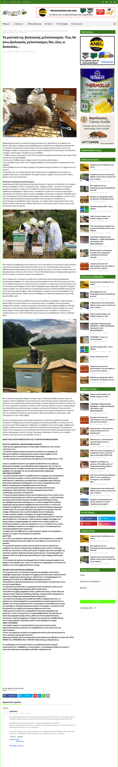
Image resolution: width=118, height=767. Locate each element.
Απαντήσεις (15, 739)
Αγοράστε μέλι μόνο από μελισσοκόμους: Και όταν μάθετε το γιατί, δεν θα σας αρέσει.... (102, 266)
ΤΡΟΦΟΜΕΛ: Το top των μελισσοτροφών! (99, 338)
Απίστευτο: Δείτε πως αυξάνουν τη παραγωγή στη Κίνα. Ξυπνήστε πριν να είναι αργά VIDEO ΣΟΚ (102, 453)
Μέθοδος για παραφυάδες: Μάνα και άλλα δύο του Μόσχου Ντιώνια (102, 198)
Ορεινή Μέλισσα (9, 51)
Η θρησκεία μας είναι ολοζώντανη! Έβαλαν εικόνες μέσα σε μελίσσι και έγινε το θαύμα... (102, 177)
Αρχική (5, 2)
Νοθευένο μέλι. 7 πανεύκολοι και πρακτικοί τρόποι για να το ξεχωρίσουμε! (101, 431)
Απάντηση (12, 736)
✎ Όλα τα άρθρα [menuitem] (62, 24)
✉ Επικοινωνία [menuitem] (76, 24)
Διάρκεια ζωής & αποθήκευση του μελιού (102, 166)
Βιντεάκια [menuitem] (48, 24)
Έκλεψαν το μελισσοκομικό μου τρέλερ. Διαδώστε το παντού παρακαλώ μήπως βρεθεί (101, 502)
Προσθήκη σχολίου (16, 746)
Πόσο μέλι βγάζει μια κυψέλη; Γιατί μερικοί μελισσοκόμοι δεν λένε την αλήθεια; (102, 228)
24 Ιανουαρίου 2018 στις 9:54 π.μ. (21, 713)
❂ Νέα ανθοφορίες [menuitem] (35, 24)
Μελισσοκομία (18, 31)
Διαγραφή (20, 736)
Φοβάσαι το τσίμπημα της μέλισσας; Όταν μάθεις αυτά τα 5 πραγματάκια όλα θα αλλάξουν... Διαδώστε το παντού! (101, 465)
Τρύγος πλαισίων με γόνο (99, 357)
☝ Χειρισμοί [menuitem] (18, 24)
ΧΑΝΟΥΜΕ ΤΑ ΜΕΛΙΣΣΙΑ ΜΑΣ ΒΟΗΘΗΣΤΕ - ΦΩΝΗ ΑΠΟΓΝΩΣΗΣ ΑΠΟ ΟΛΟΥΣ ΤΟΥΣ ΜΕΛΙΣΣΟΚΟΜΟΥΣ (102, 240)
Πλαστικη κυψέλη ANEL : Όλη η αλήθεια (101, 208)
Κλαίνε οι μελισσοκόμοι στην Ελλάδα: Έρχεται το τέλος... (100, 217)
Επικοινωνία (27, 2)
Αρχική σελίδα (7, 31)
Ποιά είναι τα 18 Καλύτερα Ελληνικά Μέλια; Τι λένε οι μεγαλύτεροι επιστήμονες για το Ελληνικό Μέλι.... (102, 478)
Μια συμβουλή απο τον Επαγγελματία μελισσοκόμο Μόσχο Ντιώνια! (102, 188)
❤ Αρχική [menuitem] (6, 24)
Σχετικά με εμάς (14, 2)
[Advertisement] (40, 72)
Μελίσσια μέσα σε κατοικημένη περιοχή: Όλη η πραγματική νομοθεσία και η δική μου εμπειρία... (101, 253)
